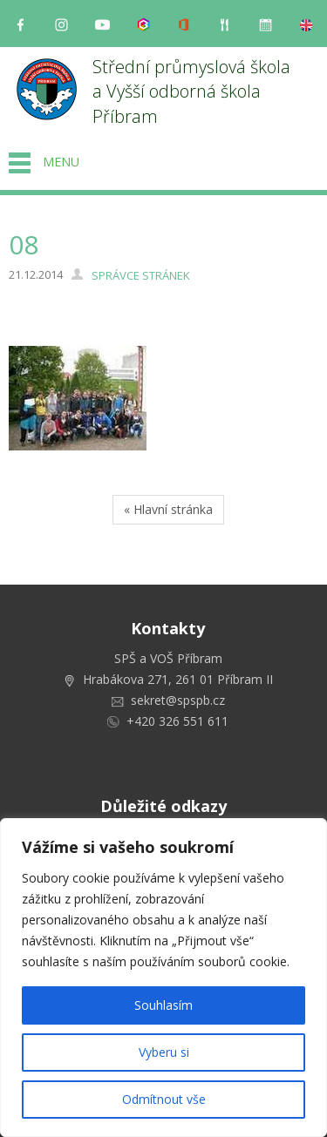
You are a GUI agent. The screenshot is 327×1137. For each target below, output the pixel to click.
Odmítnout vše (164, 1099)
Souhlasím (163, 1005)
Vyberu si (164, 1052)
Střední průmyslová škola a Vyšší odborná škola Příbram (193, 91)
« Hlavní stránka (168, 509)
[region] (163, 977)
